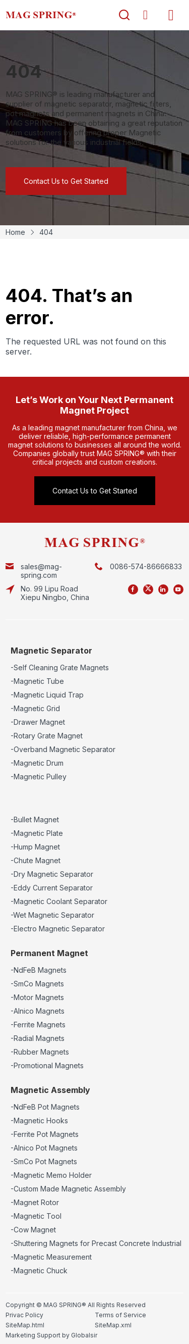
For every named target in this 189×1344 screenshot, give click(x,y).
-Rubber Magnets (40, 1052)
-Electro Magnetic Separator (58, 928)
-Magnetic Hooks (39, 1120)
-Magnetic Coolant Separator (59, 901)
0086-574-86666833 (146, 566)
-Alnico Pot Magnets (44, 1147)
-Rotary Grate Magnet (47, 735)
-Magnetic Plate (37, 833)
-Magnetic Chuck (39, 1270)
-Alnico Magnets (38, 1011)
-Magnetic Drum (37, 763)
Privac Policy (24, 1315)
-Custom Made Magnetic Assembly (68, 1188)
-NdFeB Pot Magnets (45, 1107)
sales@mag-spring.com (41, 570)
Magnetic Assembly (50, 1090)
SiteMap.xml (113, 1325)
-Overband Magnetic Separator (63, 749)
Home (15, 232)
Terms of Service (120, 1315)
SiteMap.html (25, 1325)
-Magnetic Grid (35, 708)
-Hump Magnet (35, 846)
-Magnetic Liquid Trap (47, 694)
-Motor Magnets (37, 997)
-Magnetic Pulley (39, 776)
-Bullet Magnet (35, 819)
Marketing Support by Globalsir (51, 1335)
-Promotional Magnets (47, 1065)
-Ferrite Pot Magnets (45, 1134)
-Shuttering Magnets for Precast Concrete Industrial (96, 1243)
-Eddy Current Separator (52, 887)
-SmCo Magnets (37, 983)
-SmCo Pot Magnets (44, 1161)
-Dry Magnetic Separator (52, 874)
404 (46, 232)
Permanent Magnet (49, 953)
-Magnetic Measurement (51, 1257)
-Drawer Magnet (38, 722)
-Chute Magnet (35, 860)
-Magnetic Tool (36, 1216)
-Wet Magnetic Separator (52, 915)
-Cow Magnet (33, 1229)
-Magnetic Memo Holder (51, 1175)
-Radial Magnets (38, 1038)
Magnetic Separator (51, 650)
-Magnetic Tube (37, 681)
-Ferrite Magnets (38, 1024)
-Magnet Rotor (35, 1202)
